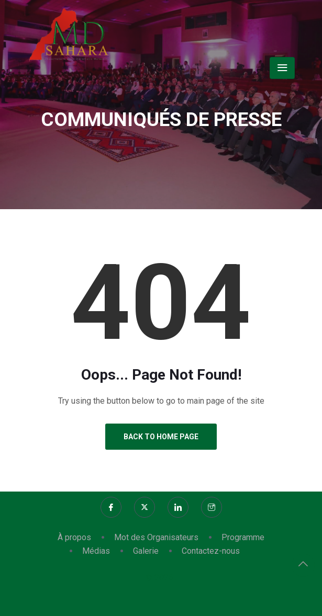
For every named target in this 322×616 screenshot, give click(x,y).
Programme (242, 537)
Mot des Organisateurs (156, 537)
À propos (74, 537)
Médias (96, 551)
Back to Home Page (161, 436)
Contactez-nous (211, 551)
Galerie (146, 551)
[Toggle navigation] (282, 68)
